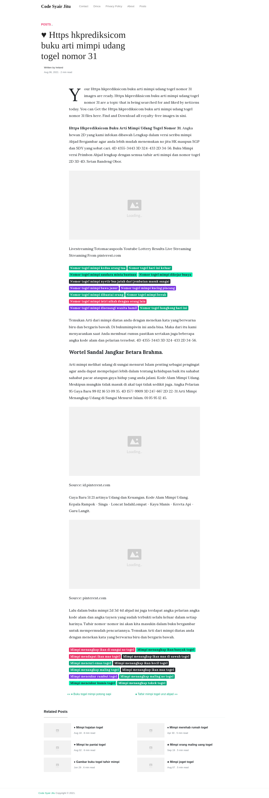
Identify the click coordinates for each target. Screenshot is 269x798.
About (130, 6)
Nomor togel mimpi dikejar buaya (165, 275)
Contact (83, 6)
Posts (143, 6)
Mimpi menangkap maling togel (94, 670)
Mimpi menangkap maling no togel (146, 676)
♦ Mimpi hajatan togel (88, 727)
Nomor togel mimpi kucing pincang (148, 288)
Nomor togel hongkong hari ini (163, 308)
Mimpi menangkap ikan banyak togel (165, 650)
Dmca (96, 6)
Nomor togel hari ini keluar (150, 268)
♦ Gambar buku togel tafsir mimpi (97, 761)
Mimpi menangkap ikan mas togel (148, 670)
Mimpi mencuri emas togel (90, 663)
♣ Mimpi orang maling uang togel (189, 744)
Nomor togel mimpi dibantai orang (96, 295)
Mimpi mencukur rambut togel (93, 676)
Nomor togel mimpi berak (146, 295)
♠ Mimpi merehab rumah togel (187, 727)
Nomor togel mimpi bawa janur (94, 288)
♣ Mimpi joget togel (180, 761)
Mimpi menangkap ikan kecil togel (141, 663)
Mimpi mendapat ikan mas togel (95, 656)
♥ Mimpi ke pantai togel (90, 744)
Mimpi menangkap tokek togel (141, 683)
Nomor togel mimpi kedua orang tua (98, 268)
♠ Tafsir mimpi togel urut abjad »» (156, 694)
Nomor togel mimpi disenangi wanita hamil (103, 308)
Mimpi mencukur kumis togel (92, 683)
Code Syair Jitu (46, 793)
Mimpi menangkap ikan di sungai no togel (102, 650)
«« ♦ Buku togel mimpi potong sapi (89, 694)
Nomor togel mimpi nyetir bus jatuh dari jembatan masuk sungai (119, 281)
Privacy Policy (114, 6)
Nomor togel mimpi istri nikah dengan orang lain (107, 301)
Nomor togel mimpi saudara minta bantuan (103, 275)
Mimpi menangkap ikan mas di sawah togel (156, 656)
